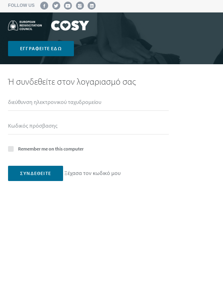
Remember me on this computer (46, 148)
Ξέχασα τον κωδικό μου (92, 173)
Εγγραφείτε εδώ (41, 48)
